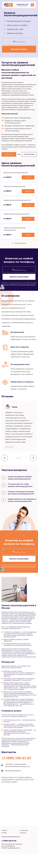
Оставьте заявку (29, 154)
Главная (4, 830)
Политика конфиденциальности (11, 836)
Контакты (23, 833)
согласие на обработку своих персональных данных (19, 284)
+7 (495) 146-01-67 (22, 4)
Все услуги (20, 243)
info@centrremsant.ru (13, 771)
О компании (24, 830)
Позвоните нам (9, 154)
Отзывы (4, 833)
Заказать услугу (19, 49)
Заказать (28, 177)
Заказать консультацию (18, 277)
